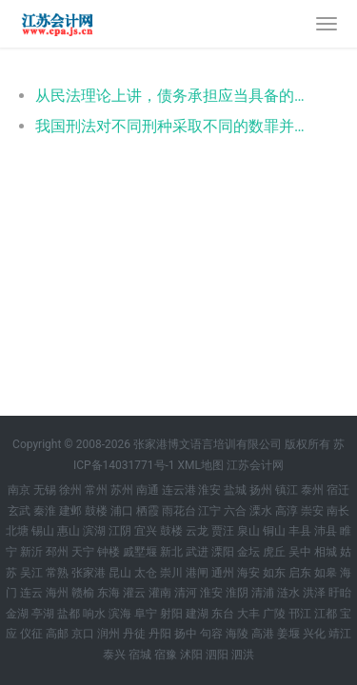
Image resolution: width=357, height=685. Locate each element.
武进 (197, 551)
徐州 (70, 490)
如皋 (325, 572)
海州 (57, 592)
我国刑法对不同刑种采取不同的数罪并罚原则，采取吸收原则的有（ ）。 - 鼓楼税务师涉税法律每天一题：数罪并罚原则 (173, 126)
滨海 (120, 613)
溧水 (260, 511)
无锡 (44, 490)
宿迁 (338, 490)
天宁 (82, 551)
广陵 (274, 613)
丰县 (299, 531)
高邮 (57, 633)
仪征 (31, 633)
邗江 (299, 613)
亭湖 (42, 613)
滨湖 (94, 531)
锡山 (42, 531)
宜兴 (145, 531)
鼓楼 (96, 511)
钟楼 (108, 551)
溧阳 (222, 551)
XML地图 (201, 465)
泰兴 (114, 654)
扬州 (260, 490)
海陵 (237, 633)
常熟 (57, 572)
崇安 (312, 511)
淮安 (209, 490)
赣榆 (82, 592)
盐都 (68, 613)
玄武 (19, 511)
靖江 (339, 633)
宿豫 (165, 654)
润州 (108, 633)
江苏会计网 (255, 465)
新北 (171, 551)
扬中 (185, 633)
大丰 (248, 613)
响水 (94, 613)
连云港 (179, 490)
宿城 (140, 654)
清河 (185, 592)
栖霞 (147, 511)
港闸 (197, 572)
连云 (31, 592)
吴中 (299, 551)
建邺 (70, 511)
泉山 (248, 531)
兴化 (314, 633)
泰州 (312, 490)
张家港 (88, 572)
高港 (262, 633)
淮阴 (237, 592)
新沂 (31, 551)
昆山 (120, 572)
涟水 (288, 592)
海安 (248, 572)
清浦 (262, 592)
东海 (108, 592)
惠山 (68, 531)
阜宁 (145, 613)
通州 (222, 572)
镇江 (286, 490)
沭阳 (191, 654)
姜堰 (288, 633)
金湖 (17, 613)
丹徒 (134, 633)
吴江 (31, 572)
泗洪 (242, 654)
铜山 (274, 531)
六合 (235, 511)
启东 (299, 572)
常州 (96, 490)
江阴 (120, 531)
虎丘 (274, 551)
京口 (82, 633)
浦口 (121, 511)
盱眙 (339, 592)
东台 (222, 613)
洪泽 (314, 592)
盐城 (235, 490)
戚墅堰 (140, 551)
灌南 (160, 592)
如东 (274, 572)
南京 (19, 490)
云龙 (197, 531)
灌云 (134, 592)
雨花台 (179, 511)
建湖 (197, 613)
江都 (325, 613)
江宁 (209, 511)
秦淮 (44, 511)
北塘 (17, 531)
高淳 (286, 511)
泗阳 (217, 654)
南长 (338, 511)
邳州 (57, 551)
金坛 (248, 551)
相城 (325, 551)
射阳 (171, 613)
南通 (147, 490)
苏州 (121, 490)
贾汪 (222, 531)
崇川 (171, 572)
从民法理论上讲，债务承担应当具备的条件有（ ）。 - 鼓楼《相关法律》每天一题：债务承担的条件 (173, 96)
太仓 (145, 572)
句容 (211, 633)
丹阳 (160, 633)
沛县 (325, 531)
